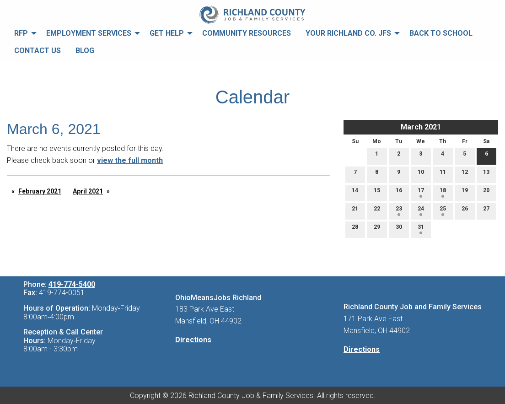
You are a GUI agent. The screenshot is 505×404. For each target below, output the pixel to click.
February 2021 (39, 191)
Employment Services (88, 33)
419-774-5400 (71, 284)
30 (399, 229)
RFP (21, 33)
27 (486, 210)
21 (355, 210)
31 (421, 229)
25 (443, 210)
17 (421, 192)
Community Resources (246, 33)
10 (421, 174)
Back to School (441, 33)
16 (399, 192)
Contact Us (37, 50)
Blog (84, 50)
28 (355, 229)
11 (443, 174)
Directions (193, 339)
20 (486, 192)
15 (377, 192)
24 (421, 210)
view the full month (130, 160)
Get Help (167, 33)
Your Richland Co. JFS (348, 33)
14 (355, 192)
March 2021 (421, 127)
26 (465, 210)
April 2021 (88, 191)
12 (465, 174)
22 (377, 210)
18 (443, 192)
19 (465, 192)
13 (486, 174)
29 (377, 229)
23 (399, 210)
